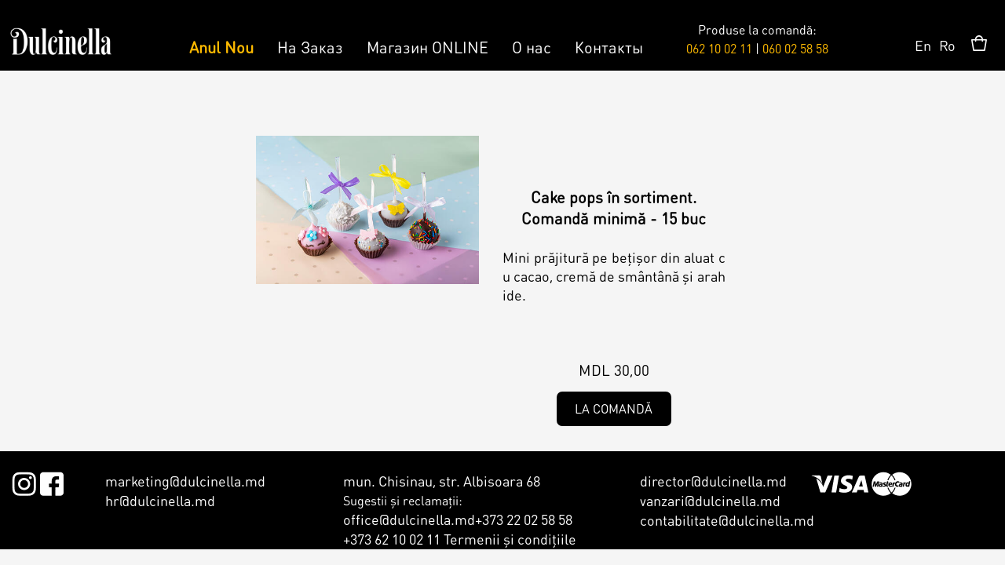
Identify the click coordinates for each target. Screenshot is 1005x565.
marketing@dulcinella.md (185, 481)
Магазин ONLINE (427, 47)
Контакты (609, 47)
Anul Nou (221, 47)
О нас (531, 47)
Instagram (24, 481)
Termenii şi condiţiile (510, 539)
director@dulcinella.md (713, 481)
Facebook (51, 481)
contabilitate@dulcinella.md (727, 520)
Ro (947, 45)
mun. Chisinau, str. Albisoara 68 (441, 481)
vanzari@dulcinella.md (710, 500)
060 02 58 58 (795, 48)
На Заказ (310, 47)
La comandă (613, 408)
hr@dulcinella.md (160, 500)
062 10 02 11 (719, 48)
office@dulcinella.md (409, 519)
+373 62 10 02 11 (391, 539)
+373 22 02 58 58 (523, 519)
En (923, 45)
